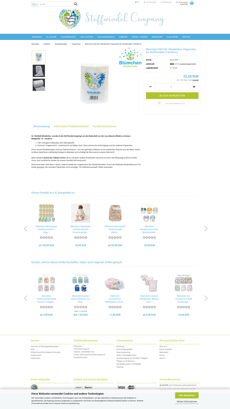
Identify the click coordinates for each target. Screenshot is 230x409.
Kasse (162, 355)
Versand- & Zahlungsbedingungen (45, 346)
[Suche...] (34, 4)
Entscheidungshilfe (124, 349)
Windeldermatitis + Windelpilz (128, 364)
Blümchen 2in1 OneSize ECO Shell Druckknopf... (183, 299)
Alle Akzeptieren (187, 395)
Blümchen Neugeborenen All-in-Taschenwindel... (149, 229)
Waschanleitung (123, 352)
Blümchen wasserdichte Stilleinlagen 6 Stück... (115, 299)
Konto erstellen (165, 349)
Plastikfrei (172, 37)
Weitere (186, 37)
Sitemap (119, 367)
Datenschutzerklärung (70, 403)
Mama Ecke (157, 37)
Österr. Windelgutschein (126, 355)
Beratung (120, 346)
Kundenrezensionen (104, 126)
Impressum (35, 358)
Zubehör (123, 37)
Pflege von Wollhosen (125, 361)
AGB (32, 349)
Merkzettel (166, 2)
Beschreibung (42, 126)
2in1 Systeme (86, 37)
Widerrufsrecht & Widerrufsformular (45, 352)
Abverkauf (37, 37)
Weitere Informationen (187, 401)
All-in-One (51, 37)
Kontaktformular (80, 357)
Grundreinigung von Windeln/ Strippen (132, 358)
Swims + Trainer (140, 37)
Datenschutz (36, 355)
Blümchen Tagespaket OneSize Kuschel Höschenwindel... (81, 229)
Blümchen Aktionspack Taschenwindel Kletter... (115, 229)
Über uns (163, 346)
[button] (137, 2)
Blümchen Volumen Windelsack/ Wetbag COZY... (149, 299)
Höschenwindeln (106, 37)
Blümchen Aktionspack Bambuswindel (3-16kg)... (46, 229)
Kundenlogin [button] (150, 2)
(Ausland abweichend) (188, 64)
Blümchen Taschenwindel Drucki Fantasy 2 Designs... (46, 299)
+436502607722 (87, 352)
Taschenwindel (68, 37)
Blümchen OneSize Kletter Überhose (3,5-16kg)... (81, 299)
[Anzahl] (172, 87)
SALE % (162, 358)
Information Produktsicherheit (71, 126)
